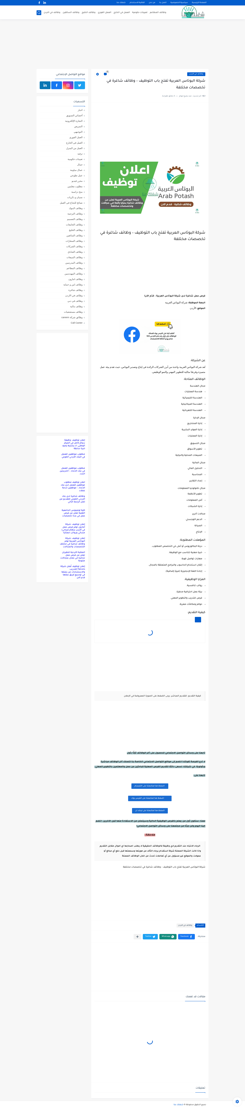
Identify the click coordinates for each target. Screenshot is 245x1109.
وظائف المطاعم (158, 12)
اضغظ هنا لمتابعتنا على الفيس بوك (149, 798)
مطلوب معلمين (75, 186)
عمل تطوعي (76, 175)
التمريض (78, 126)
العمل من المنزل (74, 148)
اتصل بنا (162, 3)
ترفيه (80, 153)
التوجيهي (78, 131)
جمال (79, 164)
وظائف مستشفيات (73, 311)
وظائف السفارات (74, 241)
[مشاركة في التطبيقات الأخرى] (137, 936)
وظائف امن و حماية (72, 284)
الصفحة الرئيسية (199, 3)
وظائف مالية (76, 306)
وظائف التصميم (74, 219)
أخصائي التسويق (74, 115)
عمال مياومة (76, 170)
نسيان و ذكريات (74, 197)
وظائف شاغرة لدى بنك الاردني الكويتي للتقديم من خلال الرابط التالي (72, 499)
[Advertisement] (122, 45)
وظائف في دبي (75, 301)
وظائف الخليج (88, 12)
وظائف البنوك (75, 208)
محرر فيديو (77, 181)
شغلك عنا (121, 3)
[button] (186, 936)
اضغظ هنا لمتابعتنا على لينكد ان (150, 811)
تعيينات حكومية (140, 12)
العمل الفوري (104, 12)
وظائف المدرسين (73, 262)
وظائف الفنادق (75, 251)
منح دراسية (76, 191)
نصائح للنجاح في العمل (71, 202)
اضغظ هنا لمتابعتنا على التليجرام (150, 786)
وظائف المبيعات (74, 257)
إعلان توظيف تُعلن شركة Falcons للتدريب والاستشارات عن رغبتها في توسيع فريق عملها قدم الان (72, 572)
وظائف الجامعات (74, 224)
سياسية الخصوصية (179, 3)
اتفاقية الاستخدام (137, 3)
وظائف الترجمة (75, 213)
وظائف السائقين (71, 12)
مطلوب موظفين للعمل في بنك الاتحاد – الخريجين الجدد (72, 471)
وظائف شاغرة (75, 290)
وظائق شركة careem (71, 317)
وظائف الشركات (74, 246)
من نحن (152, 3)
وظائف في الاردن (52, 12)
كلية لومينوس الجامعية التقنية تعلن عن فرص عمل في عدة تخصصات (73, 513)
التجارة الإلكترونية (73, 121)
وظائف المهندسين (73, 273)
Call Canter (76, 322)
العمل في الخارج (122, 12)
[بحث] (39, 12)
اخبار (80, 110)
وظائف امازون (75, 279)
